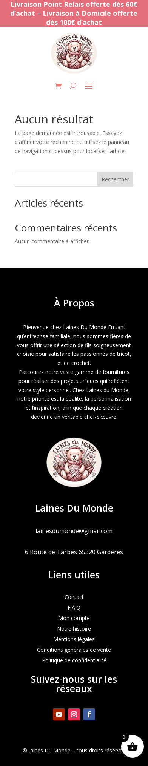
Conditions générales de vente (74, 649)
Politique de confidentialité (74, 660)
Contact (74, 597)
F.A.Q (74, 607)
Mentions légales (74, 639)
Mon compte (74, 618)
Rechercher (115, 179)
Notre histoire (74, 628)
